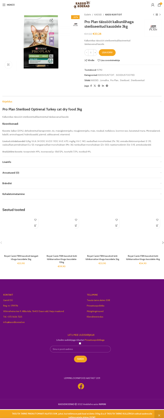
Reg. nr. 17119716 (10, 305)
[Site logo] (82, 4)
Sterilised (124, 80)
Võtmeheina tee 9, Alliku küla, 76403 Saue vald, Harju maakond (33, 311)
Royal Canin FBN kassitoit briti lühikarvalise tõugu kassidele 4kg (143, 258)
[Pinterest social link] (99, 86)
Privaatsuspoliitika (95, 305)
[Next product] (160, 14)
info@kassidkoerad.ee (14, 322)
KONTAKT (8, 294)
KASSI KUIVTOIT (113, 14)
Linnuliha (104, 80)
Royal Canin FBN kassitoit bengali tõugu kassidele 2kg (21, 258)
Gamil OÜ (8, 300)
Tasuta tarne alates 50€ (98, 300)
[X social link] (95, 86)
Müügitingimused (95, 311)
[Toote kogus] (90, 52)
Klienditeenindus (95, 316)
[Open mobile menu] (8, 5)
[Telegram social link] (107, 86)
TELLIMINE (92, 294)
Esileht (87, 14)
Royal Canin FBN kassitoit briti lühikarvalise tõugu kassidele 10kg (62, 259)
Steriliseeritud (137, 80)
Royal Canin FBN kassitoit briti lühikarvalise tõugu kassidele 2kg (102, 258)
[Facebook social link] (91, 86)
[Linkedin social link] (103, 86)
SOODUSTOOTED (125, 75)
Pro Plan (114, 80)
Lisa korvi (107, 52)
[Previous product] (153, 14)
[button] (35, 225)
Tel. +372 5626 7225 (12, 316)
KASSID (98, 14)
